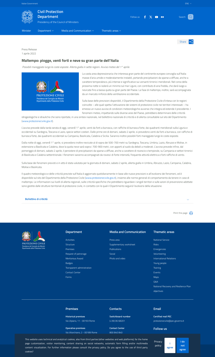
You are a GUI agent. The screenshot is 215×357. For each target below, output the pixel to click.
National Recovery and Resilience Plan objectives (172, 289)
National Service (161, 240)
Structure (70, 244)
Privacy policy (158, 343)
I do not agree (182, 345)
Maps (156, 277)
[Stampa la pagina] (191, 213)
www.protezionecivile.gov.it (37, 121)
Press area (115, 240)
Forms (69, 277)
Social (112, 253)
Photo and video (117, 258)
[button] (189, 16)
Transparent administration (79, 267)
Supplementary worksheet (122, 244)
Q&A (155, 281)
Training (157, 267)
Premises (70, 249)
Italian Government (30, 3)
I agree (170, 345)
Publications (115, 249)
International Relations (164, 258)
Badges (69, 263)
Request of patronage (76, 253)
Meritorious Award (74, 258)
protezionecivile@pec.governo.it (168, 321)
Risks (156, 244)
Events (156, 272)
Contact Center (73, 272)
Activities (70, 240)
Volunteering (159, 253)
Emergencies (159, 249)
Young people (159, 263)
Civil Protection (58, 14)
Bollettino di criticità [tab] (36, 199)
